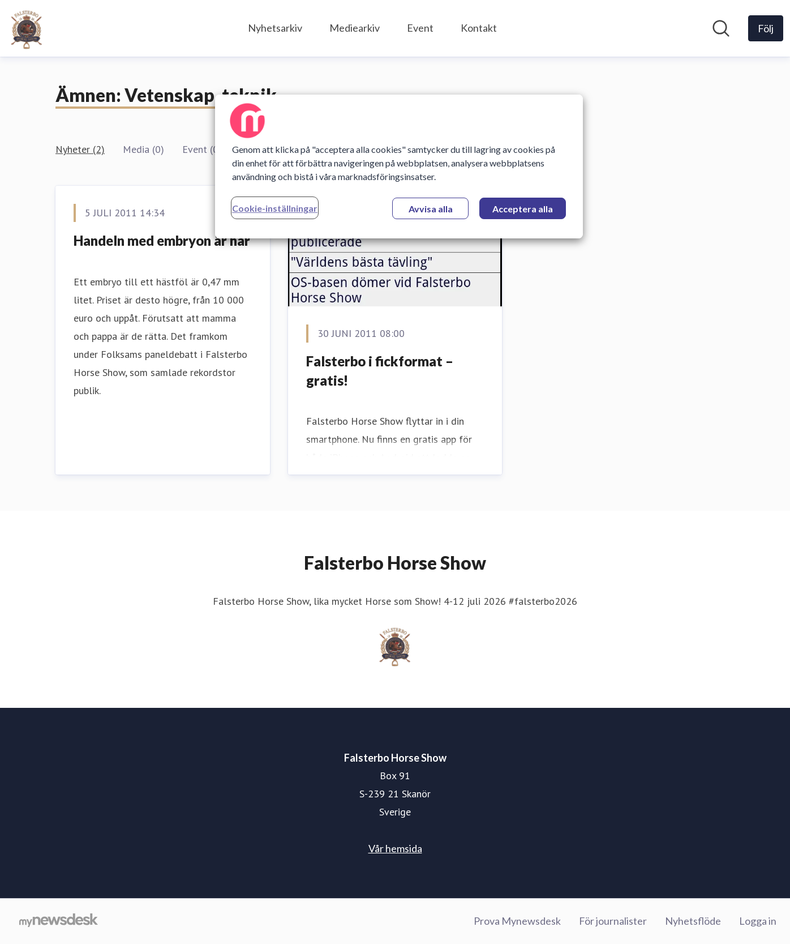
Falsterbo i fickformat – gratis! (379, 370)
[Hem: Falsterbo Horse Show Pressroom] (26, 28)
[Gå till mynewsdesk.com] (59, 921)
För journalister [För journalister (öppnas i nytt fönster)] (613, 921)
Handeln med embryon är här (162, 240)
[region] (399, 166)
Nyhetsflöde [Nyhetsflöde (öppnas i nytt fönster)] (693, 921)
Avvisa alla (431, 208)
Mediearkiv (354, 28)
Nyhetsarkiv (275, 28)
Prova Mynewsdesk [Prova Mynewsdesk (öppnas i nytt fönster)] (517, 921)
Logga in (757, 921)
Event (420, 28)
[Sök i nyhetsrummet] (721, 28)
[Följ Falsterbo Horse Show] (765, 28)
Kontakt (479, 28)
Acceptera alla (522, 208)
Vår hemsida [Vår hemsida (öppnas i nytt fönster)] (395, 848)
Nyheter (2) (80, 149)
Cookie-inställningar (274, 208)
